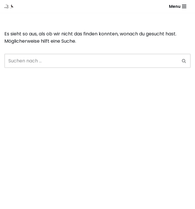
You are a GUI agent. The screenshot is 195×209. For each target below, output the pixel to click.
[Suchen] (91, 61)
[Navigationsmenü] (178, 6)
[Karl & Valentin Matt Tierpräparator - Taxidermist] (10, 6)
